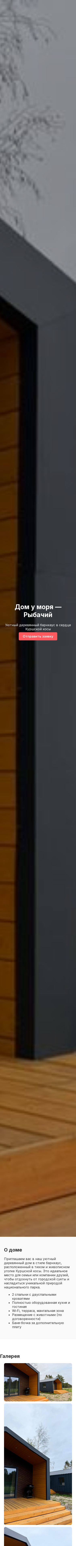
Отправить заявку (38, 636)
